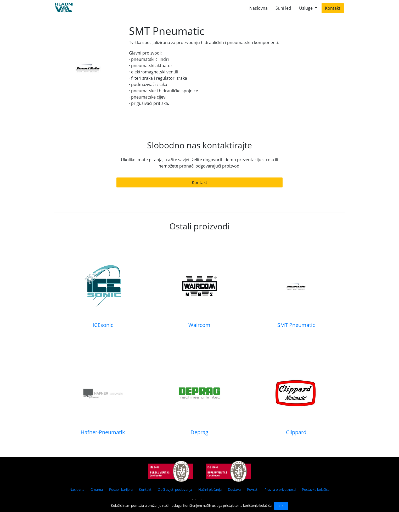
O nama (97, 489)
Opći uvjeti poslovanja (175, 489)
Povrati (252, 489)
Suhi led (283, 8)
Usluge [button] (306, 8)
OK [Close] (281, 505)
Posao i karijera (121, 489)
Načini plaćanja (210, 489)
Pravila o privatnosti (280, 489)
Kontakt (332, 8)
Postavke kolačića (315, 489)
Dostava (234, 489)
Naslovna (258, 8)
